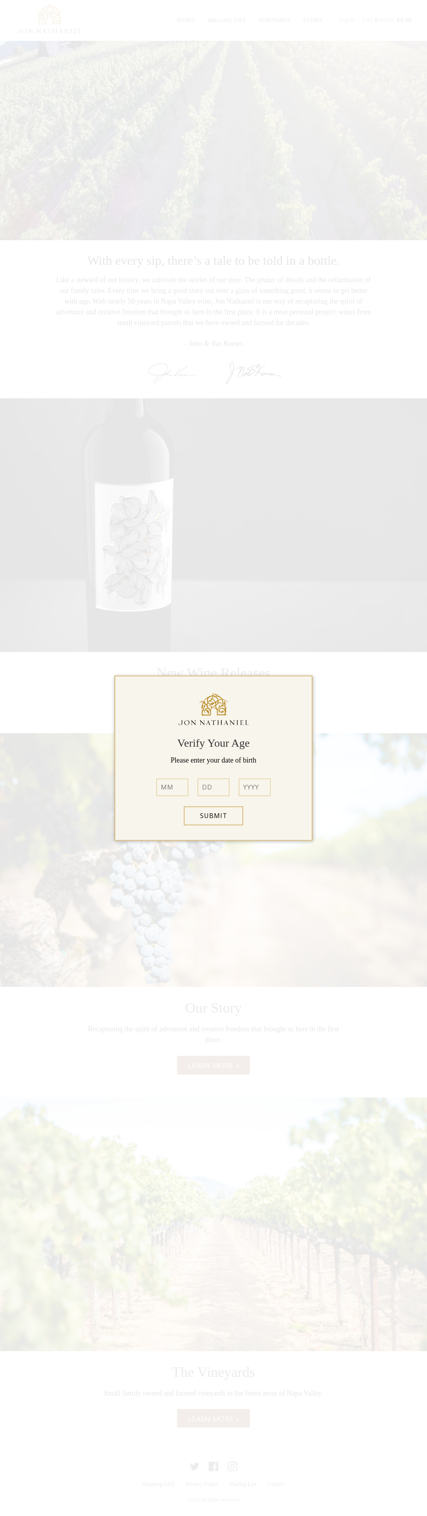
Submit (213, 815)
